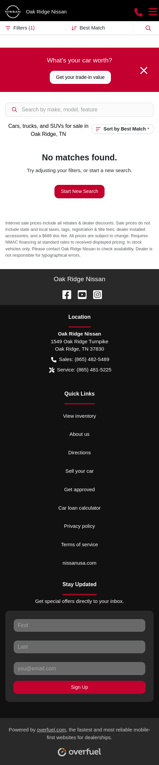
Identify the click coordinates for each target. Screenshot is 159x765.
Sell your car (79, 471)
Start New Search (79, 191)
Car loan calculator (79, 508)
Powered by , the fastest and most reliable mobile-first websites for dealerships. (79, 739)
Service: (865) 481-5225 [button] (80, 370)
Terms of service (79, 544)
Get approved (79, 489)
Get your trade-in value (80, 77)
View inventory (79, 416)
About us (79, 434)
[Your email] (79, 668)
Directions (79, 452)
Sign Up (79, 687)
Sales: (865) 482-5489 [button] (80, 359)
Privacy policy (79, 526)
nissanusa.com (79, 563)
